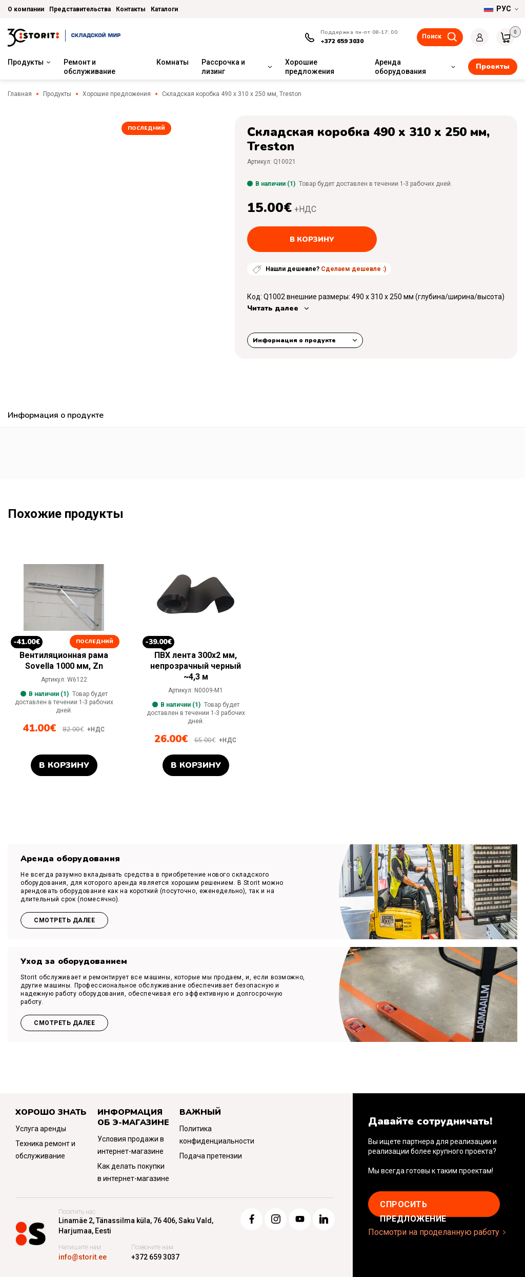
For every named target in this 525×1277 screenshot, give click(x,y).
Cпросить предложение (413, 1208)
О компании (26, 9)
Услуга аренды (40, 1129)
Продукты (26, 62)
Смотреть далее (64, 920)
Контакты (131, 9)
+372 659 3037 (155, 1257)
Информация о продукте (294, 340)
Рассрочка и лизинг (223, 66)
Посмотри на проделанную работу (433, 1232)
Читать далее (272, 308)
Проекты (493, 66)
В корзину (312, 239)
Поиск (431, 36)
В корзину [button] (64, 765)
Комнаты (172, 62)
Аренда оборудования (400, 66)
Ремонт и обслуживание (89, 66)
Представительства (80, 9)
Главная (20, 94)
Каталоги (164, 9)
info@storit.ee (82, 1257)
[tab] (56, 416)
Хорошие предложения (309, 66)
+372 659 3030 (342, 41)
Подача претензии (210, 1156)
